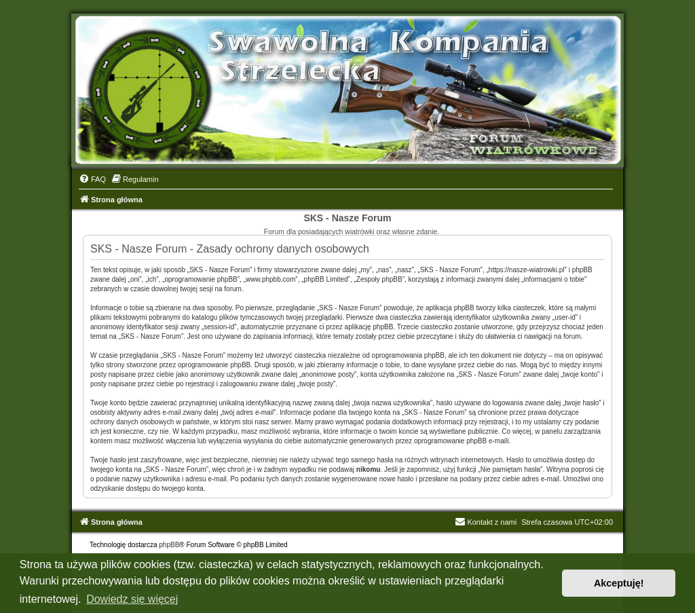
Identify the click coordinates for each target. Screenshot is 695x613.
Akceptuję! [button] (619, 583)
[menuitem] (92, 179)
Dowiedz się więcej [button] (132, 599)
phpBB (169, 545)
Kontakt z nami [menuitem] (485, 522)
